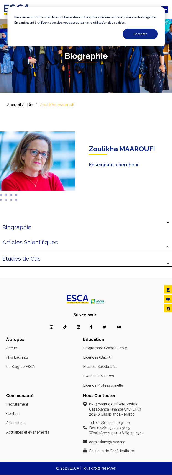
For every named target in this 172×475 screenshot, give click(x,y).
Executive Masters (98, 376)
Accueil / (15, 104)
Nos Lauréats (17, 357)
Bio (30, 104)
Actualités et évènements (27, 432)
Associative (16, 423)
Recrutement (17, 404)
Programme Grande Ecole (105, 348)
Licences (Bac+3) (97, 357)
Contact (13, 413)
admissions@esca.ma (107, 442)
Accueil (12, 348)
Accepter (140, 34)
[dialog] (86, 26)
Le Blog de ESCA (20, 367)
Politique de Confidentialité (111, 451)
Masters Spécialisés (99, 367)
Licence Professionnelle (103, 385)
